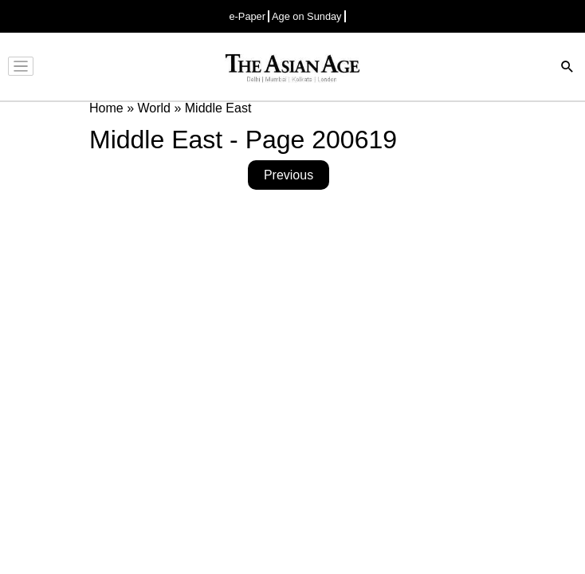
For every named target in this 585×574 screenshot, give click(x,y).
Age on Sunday (307, 16)
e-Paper (247, 16)
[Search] (567, 68)
